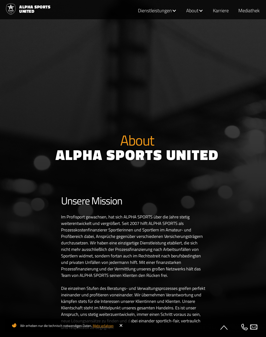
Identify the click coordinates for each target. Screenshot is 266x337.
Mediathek (249, 10)
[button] (157, 10)
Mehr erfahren (103, 325)
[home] (25, 9)
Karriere (221, 10)
